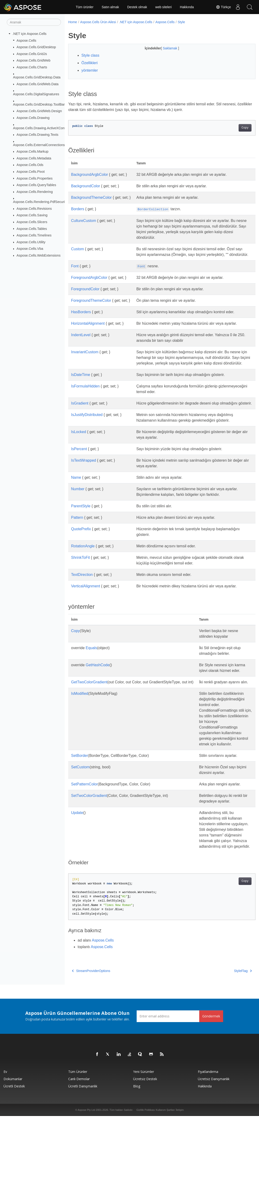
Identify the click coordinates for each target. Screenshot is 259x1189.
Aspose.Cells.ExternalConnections (39, 145)
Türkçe (223, 7)
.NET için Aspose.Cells (29, 34)
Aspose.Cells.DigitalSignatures (36, 94)
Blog (136, 1159)
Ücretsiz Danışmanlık (213, 1152)
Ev (5, 1144)
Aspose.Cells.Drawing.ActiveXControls (42, 128)
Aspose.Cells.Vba (30, 248)
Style (181, 22)
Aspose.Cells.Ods (30, 165)
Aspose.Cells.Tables (32, 228)
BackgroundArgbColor (89, 175)
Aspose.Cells (26, 40)
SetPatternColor (84, 829)
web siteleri (163, 7)
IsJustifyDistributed (86, 432)
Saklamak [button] (164, 48)
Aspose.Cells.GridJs (32, 54)
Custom (77, 249)
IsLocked (78, 449)
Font (75, 272)
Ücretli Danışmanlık (82, 1159)
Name (76, 494)
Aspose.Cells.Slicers (32, 222)
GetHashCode (97, 682)
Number (77, 506)
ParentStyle (80, 523)
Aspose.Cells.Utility (31, 242)
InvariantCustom (84, 358)
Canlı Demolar (79, 1152)
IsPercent (79, 466)
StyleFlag (230, 1044)
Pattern (77, 534)
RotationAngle (83, 563)
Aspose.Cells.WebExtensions (39, 255)
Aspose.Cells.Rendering (35, 192)
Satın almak (110, 7)
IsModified (79, 722)
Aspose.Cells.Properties (35, 178)
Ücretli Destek (14, 1159)
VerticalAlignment (85, 603)
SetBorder (79, 800)
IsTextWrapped (83, 477)
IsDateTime (80, 386)
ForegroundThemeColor (91, 306)
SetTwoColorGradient (89, 846)
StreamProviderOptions (91, 1044)
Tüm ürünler (84, 7)
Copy (232, 127)
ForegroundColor (85, 295)
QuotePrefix (81, 546)
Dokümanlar (13, 1152)
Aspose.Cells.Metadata (34, 158)
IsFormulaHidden (85, 397)
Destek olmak (137, 7)
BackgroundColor (85, 186)
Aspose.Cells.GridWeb (34, 60)
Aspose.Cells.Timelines (34, 235)
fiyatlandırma (208, 1144)
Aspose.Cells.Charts (32, 67)
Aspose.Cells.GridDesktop (36, 47)
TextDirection (82, 591)
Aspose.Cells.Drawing (33, 118)
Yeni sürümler (143, 1144)
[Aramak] (34, 22)
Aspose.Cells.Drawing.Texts (37, 134)
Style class (90, 55)
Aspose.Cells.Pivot (31, 171)
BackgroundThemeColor (91, 197)
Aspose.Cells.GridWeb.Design (39, 111)
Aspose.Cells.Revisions (34, 208)
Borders (77, 209)
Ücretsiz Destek (145, 1152)
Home (72, 22)
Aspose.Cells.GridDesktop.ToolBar (39, 104)
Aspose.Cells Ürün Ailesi (98, 22)
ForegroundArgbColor (89, 283)
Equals (91, 665)
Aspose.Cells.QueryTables (36, 185)
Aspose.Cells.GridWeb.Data (38, 84)
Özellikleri (89, 63)
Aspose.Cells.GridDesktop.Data (36, 77)
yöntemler (89, 70)
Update (77, 869)
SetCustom (80, 812)
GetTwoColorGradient (89, 705)
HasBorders (81, 318)
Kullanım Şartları (165, 1183)
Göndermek (211, 1089)
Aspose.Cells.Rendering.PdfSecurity (40, 202)
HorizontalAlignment (88, 329)
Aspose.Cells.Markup (33, 151)
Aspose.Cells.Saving (32, 215)
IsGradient (79, 414)
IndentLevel (80, 340)
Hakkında (187, 7)
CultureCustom (83, 221)
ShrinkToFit (80, 574)
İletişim (180, 1183)
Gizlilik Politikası (145, 1183)
